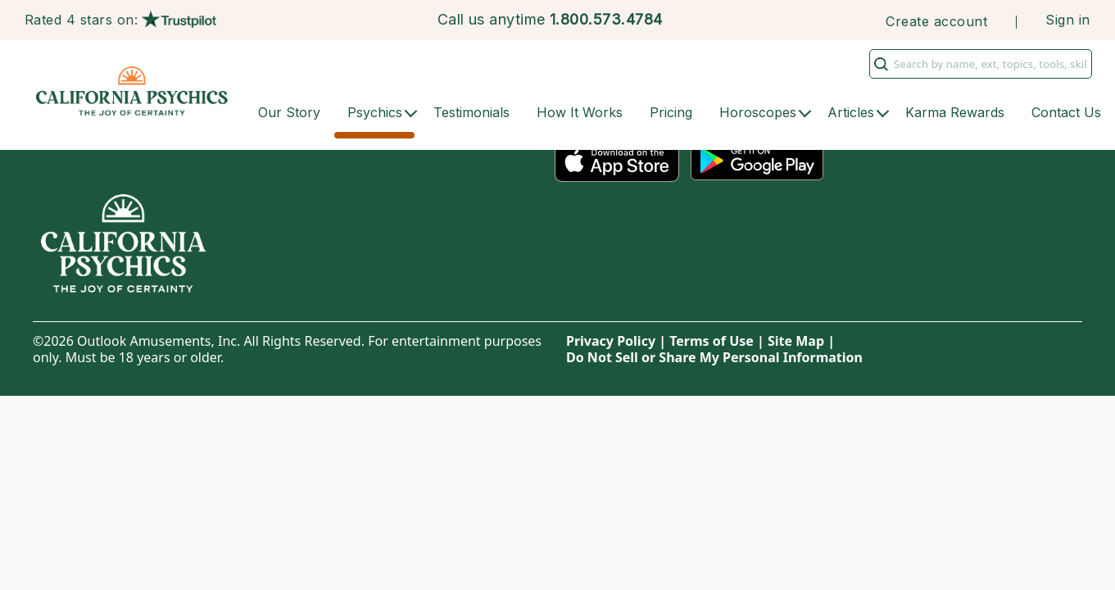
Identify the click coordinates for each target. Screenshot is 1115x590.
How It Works (580, 112)
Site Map (796, 341)
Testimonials (471, 112)
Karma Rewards (954, 112)
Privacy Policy (610, 341)
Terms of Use (711, 341)
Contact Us (1066, 112)
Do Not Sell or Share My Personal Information (714, 357)
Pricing (671, 112)
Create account (936, 21)
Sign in (1067, 19)
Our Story (289, 112)
